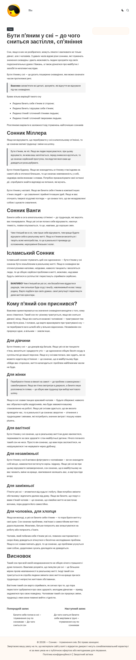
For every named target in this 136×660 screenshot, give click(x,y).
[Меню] (30, 10)
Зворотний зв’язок (83, 654)
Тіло (10, 29)
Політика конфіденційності (57, 654)
